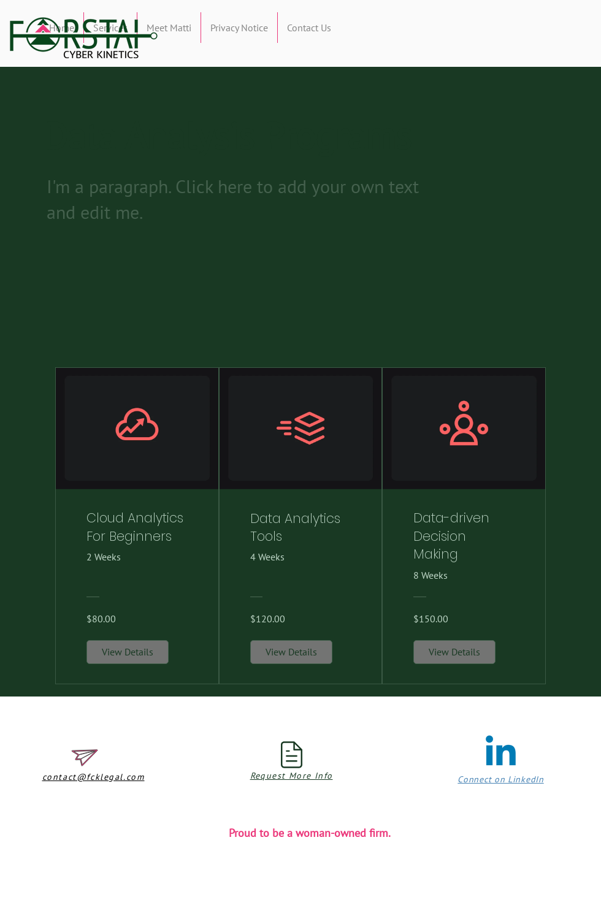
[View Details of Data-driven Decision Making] (454, 651)
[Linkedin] (500, 754)
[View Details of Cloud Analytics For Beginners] (127, 651)
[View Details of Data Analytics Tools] (291, 651)
